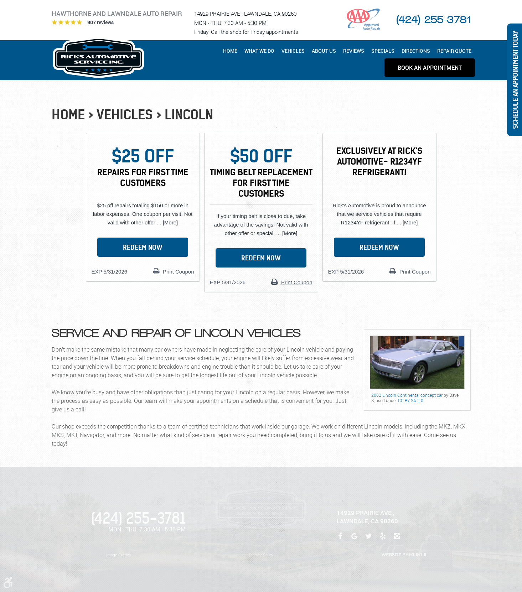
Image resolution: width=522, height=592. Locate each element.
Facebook (340, 540)
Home (230, 51)
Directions (416, 51)
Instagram (397, 540)
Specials (382, 51)
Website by (404, 554)
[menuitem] (232, 50)
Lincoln (189, 115)
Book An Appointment (430, 67)
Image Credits (118, 555)
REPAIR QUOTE (454, 51)
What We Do (259, 51)
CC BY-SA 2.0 (410, 400)
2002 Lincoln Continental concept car (407, 395)
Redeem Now (142, 247)
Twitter (369, 540)
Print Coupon (177, 272)
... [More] (166, 222)
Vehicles (293, 51)
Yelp (383, 540)
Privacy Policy (261, 555)
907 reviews (100, 22)
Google (354, 540)
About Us (324, 51)
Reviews (353, 51)
